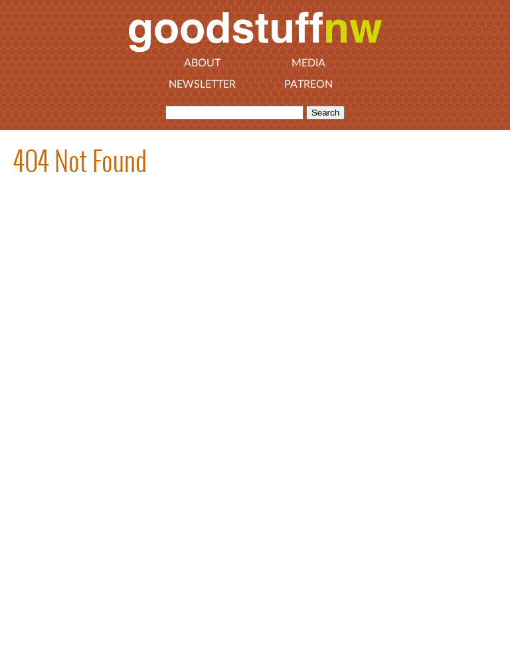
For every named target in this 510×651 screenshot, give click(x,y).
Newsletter (202, 84)
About (202, 63)
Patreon (308, 84)
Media (308, 63)
